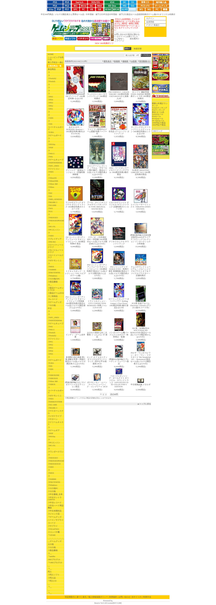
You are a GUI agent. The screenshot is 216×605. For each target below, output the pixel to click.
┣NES (51, 172)
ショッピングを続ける (55, 58)
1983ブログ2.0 (54, 559)
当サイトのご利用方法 (141, 597)
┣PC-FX (51, 226)
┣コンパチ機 (54, 532)
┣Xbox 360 (53, 184)
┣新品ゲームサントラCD (55, 289)
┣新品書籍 (53, 282)
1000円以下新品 (159, 123)
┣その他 (52, 491)
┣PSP (50, 147)
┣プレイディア (55, 239)
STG (158, 14)
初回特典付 (143, 14)
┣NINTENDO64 (55, 163)
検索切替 (138, 48)
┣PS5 (50, 97)
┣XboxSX (52, 178)
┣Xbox (51, 187)
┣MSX (51, 266)
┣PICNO (52, 242)
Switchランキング (159, 108)
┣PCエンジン (54, 230)
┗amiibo (51, 556)
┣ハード (52, 523)
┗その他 (52, 305)
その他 (51, 544)
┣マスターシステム (55, 412)
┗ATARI (51, 535)
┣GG (50, 211)
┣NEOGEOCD (54, 464)
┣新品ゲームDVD (56, 293)
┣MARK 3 (52, 202)
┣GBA (51, 132)
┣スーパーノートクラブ (55, 246)
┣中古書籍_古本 (55, 494)
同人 (50, 572)
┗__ (50, 569)
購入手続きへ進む (55, 62)
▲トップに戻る (144, 404)
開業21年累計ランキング (160, 104)
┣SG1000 (52, 205)
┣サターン (53, 419)
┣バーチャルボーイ (55, 128)
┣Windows (52, 276)
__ (49, 565)
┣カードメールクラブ (55, 256)
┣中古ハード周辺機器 (55, 506)
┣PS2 (50, 106)
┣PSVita (51, 144)
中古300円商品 (47, 14)
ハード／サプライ (55, 520)
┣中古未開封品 (55, 511)
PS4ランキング (158, 110)
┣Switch (51, 81)
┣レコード (53, 299)
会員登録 (150, 22)
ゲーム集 (152, 14)
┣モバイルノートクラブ (55, 251)
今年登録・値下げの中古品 (97, 14)
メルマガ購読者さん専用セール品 (69, 14)
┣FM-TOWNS (54, 272)
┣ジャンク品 (54, 514)
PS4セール (156, 116)
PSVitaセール (157, 118)
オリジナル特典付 (167, 14)
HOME (51, 54)
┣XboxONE (53, 181)
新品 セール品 (158, 112)
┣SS (50, 196)
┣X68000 (52, 269)
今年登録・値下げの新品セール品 (123, 14)
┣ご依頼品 (53, 296)
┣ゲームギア (54, 430)
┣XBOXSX (53, 378)
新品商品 (52, 69)
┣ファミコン (54, 169)
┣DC (50, 193)
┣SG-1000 (52, 405)
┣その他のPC (54, 279)
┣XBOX (51, 384)
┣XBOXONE (53, 375)
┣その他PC (53, 488)
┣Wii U (51, 153)
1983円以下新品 (159, 125)
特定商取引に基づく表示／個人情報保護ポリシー (86, 597)
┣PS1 (50, 109)
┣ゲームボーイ (55, 135)
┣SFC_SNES (53, 166)
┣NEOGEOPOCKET (56, 220)
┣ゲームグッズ (55, 302)
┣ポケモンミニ (55, 260)
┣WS (50, 208)
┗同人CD (52, 581)
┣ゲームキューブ (55, 160)
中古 (50, 308)
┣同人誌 (52, 578)
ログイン (150, 18)
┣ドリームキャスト (55, 423)
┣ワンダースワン (55, 452)
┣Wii (50, 157)
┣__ (50, 285)
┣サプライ (53, 526)
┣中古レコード (55, 502)
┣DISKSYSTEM (55, 402)
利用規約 (113, 597)
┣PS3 (50, 103)
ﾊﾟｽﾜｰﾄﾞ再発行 (152, 25)
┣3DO (51, 236)
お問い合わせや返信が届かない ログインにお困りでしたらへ (127, 36)
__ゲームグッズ (55, 541)
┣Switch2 (52, 78)
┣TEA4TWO (53, 529)
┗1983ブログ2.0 (55, 562)
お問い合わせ (124, 597)
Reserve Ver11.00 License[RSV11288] (108, 603)
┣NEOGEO (53, 217)
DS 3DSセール (158, 121)
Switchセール (157, 114)
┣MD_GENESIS (55, 199)
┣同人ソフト (54, 575)
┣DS (50, 124)
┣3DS (50, 118)
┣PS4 (50, 100)
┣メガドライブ (55, 416)
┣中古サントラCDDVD (55, 498)
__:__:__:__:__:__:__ (56, 538)
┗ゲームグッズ (55, 517)
